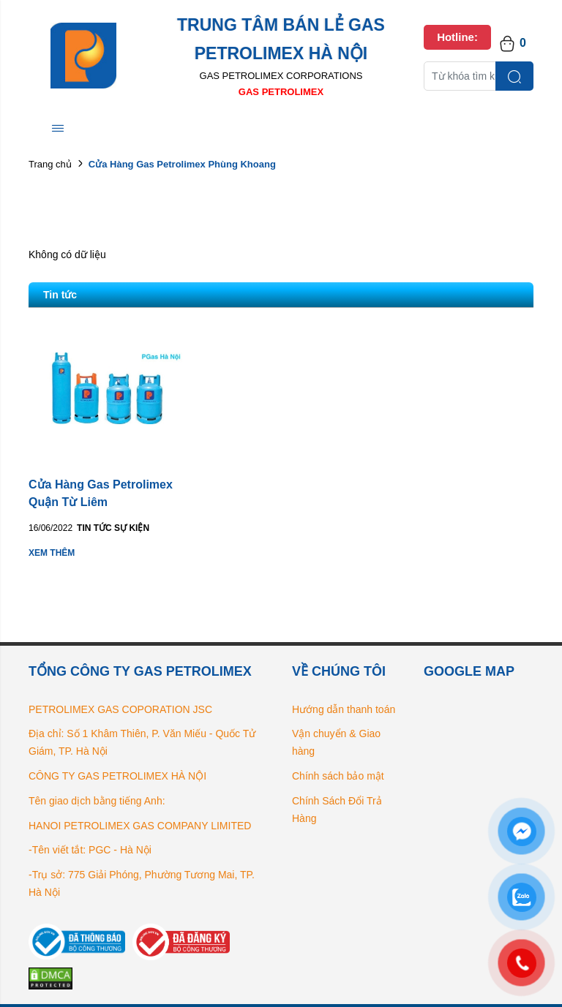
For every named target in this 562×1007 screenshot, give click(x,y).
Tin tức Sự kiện (113, 528)
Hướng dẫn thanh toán (343, 709)
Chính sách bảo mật (338, 776)
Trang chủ (50, 164)
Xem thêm (52, 553)
